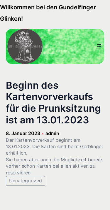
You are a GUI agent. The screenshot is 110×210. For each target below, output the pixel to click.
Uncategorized (25, 180)
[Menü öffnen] (99, 46)
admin (52, 133)
